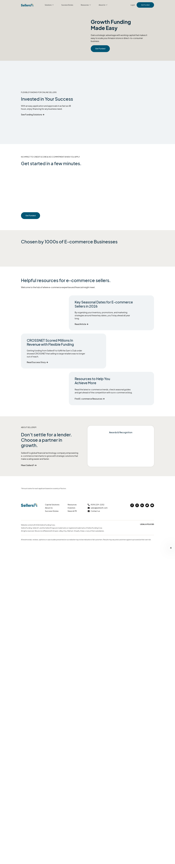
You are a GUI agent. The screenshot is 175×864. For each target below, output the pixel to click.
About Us (49, 508)
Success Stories (51, 511)
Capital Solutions (52, 504)
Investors (71, 508)
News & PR (72, 511)
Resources (72, 504)
